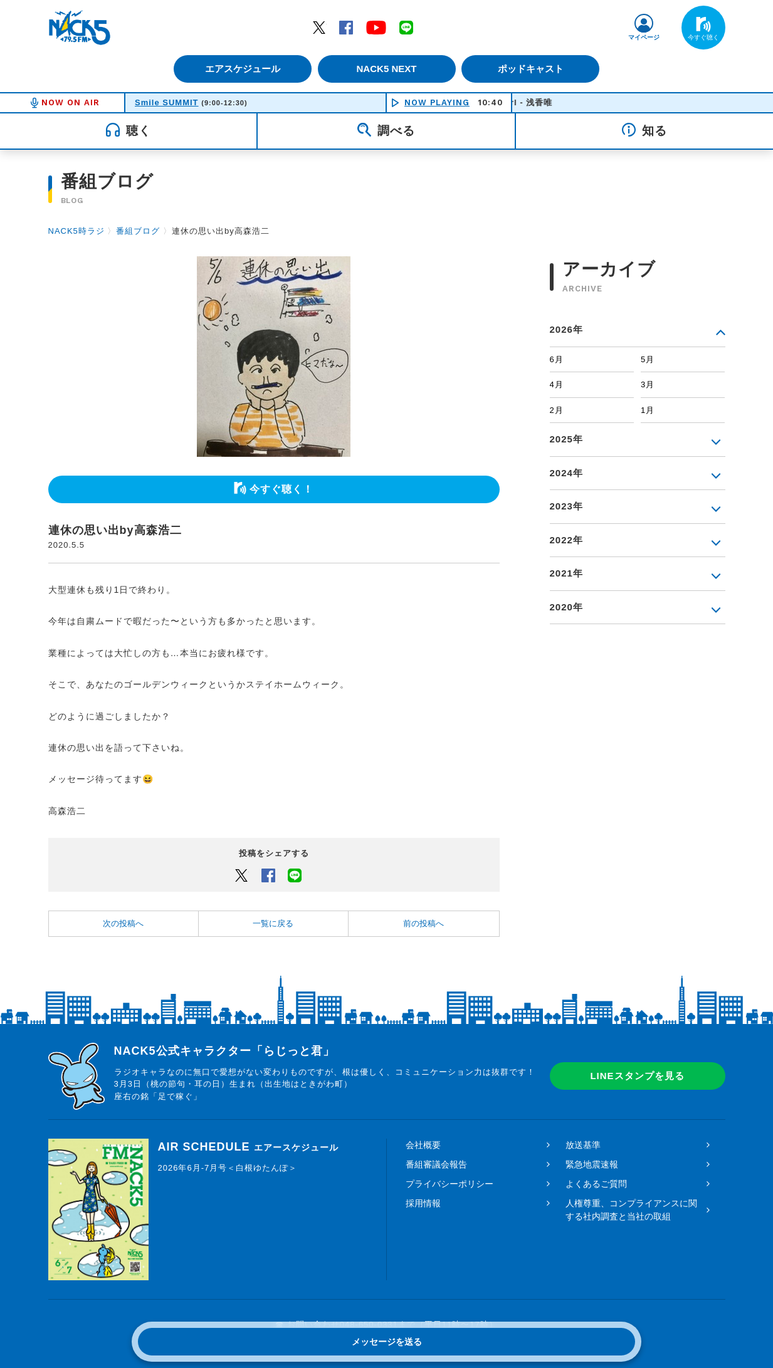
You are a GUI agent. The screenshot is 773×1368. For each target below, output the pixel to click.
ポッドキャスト (534, 68)
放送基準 (583, 1145)
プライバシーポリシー (449, 1184)
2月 (557, 410)
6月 (557, 359)
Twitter (319, 27)
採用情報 (423, 1203)
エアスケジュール (239, 68)
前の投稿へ (423, 923)
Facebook (346, 27)
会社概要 (423, 1145)
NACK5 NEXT (386, 68)
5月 (648, 359)
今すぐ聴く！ (281, 489)
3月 (648, 384)
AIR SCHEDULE (248, 1147)
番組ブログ (138, 231)
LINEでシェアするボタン (295, 875)
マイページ (644, 37)
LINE (406, 27)
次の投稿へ (123, 923)
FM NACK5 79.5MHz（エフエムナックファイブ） (79, 27)
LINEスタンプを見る (637, 1075)
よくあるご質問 (596, 1184)
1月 (648, 410)
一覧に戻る (273, 923)
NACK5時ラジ (76, 231)
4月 (557, 384)
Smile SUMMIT (167, 102)
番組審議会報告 (436, 1164)
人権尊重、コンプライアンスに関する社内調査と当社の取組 (631, 1209)
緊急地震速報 (591, 1164)
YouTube (376, 27)
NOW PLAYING (437, 102)
